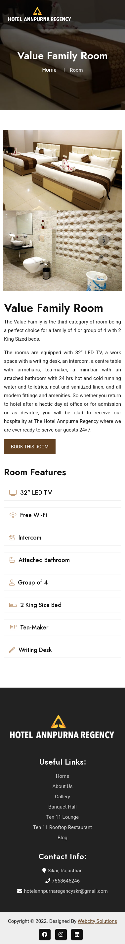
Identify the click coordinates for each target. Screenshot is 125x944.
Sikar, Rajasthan (65, 871)
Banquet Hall (62, 807)
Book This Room (30, 446)
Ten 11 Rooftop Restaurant (62, 827)
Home (49, 70)
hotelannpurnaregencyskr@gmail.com (65, 891)
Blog (62, 838)
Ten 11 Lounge (62, 817)
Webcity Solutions (97, 921)
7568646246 (66, 881)
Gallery (62, 797)
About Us (62, 786)
